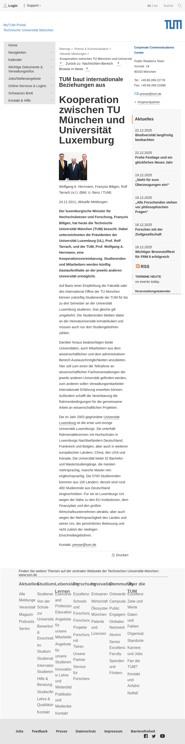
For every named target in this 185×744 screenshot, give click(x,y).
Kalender (51, 59)
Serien (24, 629)
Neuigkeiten (51, 52)
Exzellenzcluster (86, 594)
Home (12, 45)
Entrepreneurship (105, 594)
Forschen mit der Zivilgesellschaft (149, 232)
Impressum (113, 731)
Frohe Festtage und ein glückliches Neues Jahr (154, 160)
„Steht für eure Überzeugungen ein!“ (152, 182)
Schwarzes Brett (51, 93)
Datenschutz (86, 731)
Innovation (102, 583)
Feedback (39, 731)
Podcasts (26, 622)
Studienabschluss (51, 658)
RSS (143, 266)
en (156, 6)
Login (10, 6)
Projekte (80, 627)
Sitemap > (66, 49)
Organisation (138, 634)
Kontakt (43, 712)
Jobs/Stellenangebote (51, 78)
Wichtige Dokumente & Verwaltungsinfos (51, 67)
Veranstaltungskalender (152, 291)
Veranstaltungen (32, 607)
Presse (61, 731)
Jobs (19, 731)
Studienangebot (50, 594)
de (149, 6)
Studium (46, 583)
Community (121, 583)
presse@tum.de (84, 545)
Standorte (135, 641)
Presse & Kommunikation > (92, 49)
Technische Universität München (173, 23)
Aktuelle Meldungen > (74, 54)
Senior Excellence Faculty (118, 648)
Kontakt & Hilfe (51, 100)
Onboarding (119, 594)
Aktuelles (29, 583)
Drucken (120, 555)
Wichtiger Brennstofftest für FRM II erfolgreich (155, 254)
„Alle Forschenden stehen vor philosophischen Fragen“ (156, 207)
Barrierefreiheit (143, 731)
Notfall (132, 693)
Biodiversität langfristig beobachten (154, 137)
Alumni (115, 635)
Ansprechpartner (149, 102)
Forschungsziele (86, 620)
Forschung (84, 583)
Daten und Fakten (133, 620)
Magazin (26, 614)
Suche (173, 6)
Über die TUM (136, 587)
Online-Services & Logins (51, 85)
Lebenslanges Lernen (67, 587)
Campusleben (120, 601)
